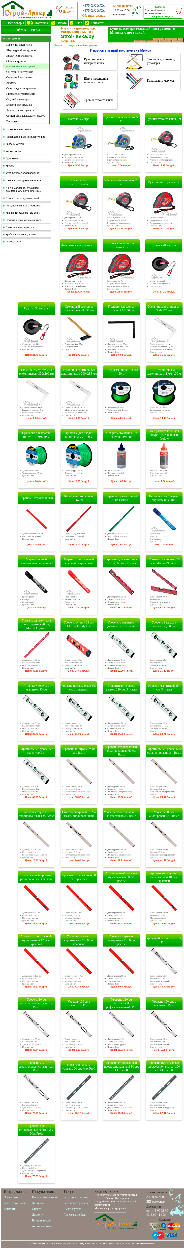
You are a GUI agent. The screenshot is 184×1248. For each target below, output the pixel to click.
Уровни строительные (98, 100)
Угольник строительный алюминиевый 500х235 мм (79, 371)
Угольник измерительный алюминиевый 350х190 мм (36, 371)
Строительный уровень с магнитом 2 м (36, 750)
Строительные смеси (18, 129)
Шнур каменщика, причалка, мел (96, 80)
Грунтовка (12, 158)
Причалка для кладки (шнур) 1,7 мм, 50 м (36, 434)
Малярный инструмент (19, 44)
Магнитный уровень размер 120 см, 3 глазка (121, 687)
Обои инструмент (16, 61)
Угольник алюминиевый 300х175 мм (164, 308)
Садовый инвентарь (17, 99)
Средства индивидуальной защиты (25, 115)
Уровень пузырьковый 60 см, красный (79, 877)
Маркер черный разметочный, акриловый (36, 561)
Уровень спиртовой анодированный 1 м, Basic (36, 814)
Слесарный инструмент (19, 71)
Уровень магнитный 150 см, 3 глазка (164, 687)
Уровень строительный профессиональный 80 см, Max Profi (121, 1066)
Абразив (11, 82)
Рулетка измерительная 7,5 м (121, 182)
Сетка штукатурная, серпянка (23, 180)
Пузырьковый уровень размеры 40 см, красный (36, 877)
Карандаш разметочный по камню (121, 498)
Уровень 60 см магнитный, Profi (164, 940)
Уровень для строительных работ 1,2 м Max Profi (36, 1129)
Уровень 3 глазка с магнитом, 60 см (164, 624)
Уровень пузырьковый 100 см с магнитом (79, 687)
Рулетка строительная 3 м (164, 119)
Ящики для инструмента (20, 110)
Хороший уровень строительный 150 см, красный (78, 940)
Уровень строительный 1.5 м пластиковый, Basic (121, 814)
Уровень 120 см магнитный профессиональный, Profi (121, 1003)
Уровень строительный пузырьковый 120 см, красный (36, 940)
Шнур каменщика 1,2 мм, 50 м (121, 371)
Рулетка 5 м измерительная (79, 182)
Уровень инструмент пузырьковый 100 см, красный (164, 877)
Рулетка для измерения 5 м (121, 119)
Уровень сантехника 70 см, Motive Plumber (164, 561)
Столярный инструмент (19, 77)
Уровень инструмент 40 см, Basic (79, 750)
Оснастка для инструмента (21, 88)
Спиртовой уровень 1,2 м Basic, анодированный (79, 814)
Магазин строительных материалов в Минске (78, 30)
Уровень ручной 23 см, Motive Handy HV (79, 624)
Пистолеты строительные (20, 93)
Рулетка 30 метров (36, 308)
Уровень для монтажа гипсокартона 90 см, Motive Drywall (36, 624)
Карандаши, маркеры (161, 80)
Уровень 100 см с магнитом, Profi (79, 1003)
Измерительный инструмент (20, 66)
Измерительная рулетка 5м (78, 245)
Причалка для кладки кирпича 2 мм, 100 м (79, 434)
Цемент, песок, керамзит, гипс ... (25, 220)
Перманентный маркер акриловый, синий (164, 498)
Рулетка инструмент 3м (164, 182)
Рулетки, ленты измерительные (94, 61)
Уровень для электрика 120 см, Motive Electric (121, 561)
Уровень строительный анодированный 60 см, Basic (121, 750)
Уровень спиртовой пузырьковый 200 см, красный (121, 940)
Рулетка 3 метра (78, 119)
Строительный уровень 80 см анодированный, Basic (164, 750)
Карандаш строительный (36, 498)
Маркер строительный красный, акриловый (79, 561)
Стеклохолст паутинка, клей (22, 198)
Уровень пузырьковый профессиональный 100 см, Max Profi (164, 1066)
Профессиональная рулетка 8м (121, 245)
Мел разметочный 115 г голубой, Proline (121, 434)
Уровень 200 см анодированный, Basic (164, 814)
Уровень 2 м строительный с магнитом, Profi (36, 1066)
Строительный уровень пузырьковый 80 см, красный (121, 877)
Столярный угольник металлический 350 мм (78, 308)
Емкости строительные (19, 104)
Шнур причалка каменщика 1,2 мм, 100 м (164, 371)
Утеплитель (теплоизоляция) (23, 172)
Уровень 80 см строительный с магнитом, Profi (36, 1003)
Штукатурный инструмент (21, 50)
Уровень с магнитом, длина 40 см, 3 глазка (121, 624)
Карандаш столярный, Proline (79, 498)
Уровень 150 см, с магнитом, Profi (164, 1003)
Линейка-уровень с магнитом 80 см (36, 687)
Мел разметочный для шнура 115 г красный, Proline (164, 434)
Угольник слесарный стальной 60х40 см (121, 308)
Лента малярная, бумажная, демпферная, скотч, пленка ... (23, 189)
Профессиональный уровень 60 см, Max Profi (79, 1066)
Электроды (12, 121)
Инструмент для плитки (19, 55)
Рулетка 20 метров (164, 245)
